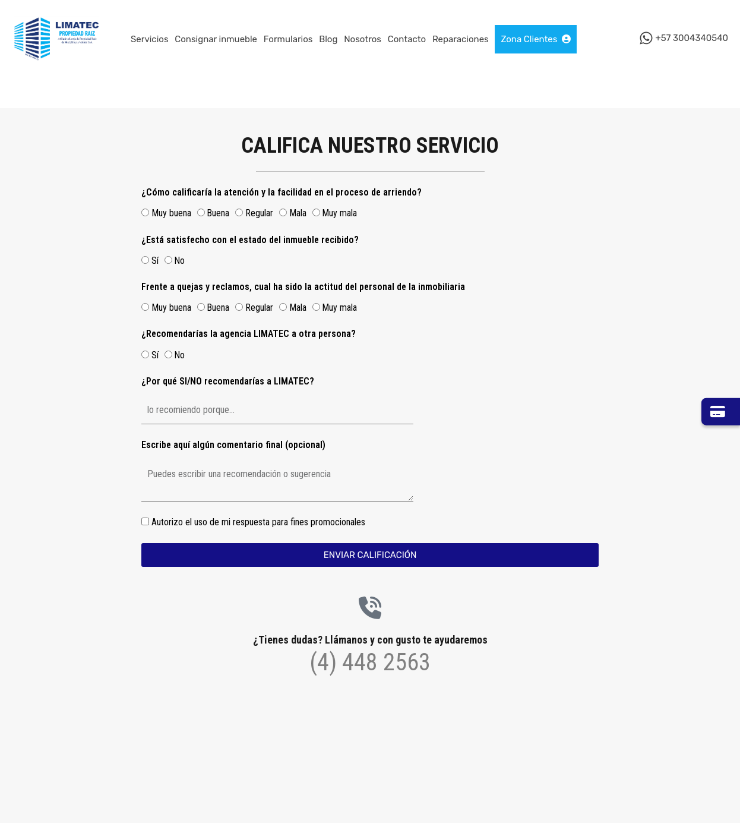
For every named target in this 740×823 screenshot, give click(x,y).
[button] (91, 757)
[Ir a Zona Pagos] (720, 411)
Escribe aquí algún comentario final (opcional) (233, 444)
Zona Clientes (535, 39)
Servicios (150, 39)
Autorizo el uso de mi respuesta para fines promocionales (258, 522)
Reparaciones (460, 39)
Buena (218, 213)
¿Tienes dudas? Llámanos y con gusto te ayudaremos (370, 639)
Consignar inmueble (216, 39)
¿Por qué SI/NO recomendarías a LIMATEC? (227, 381)
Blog (328, 39)
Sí (155, 260)
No (179, 260)
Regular (259, 213)
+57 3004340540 (691, 38)
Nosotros (362, 39)
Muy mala (339, 213)
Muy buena (171, 213)
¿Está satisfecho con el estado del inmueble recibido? (250, 239)
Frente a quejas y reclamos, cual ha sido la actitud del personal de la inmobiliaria (303, 286)
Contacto (407, 39)
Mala (297, 213)
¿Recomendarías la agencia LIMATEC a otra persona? (248, 333)
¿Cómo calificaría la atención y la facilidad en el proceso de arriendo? (281, 192)
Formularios (288, 39)
